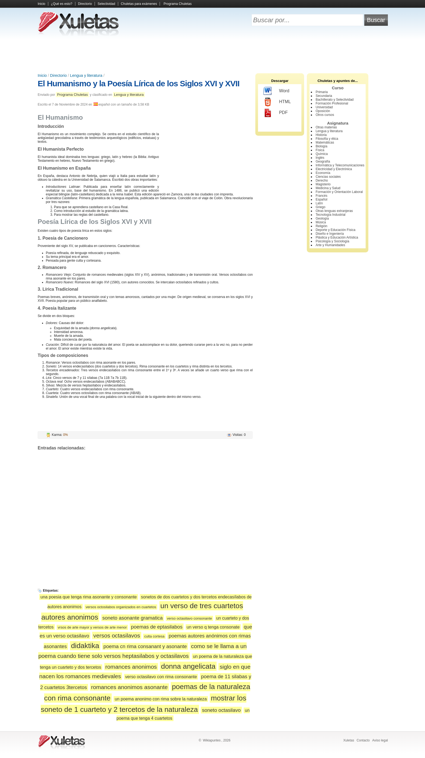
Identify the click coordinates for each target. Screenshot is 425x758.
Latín (319, 203)
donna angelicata (188, 666)
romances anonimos (131, 667)
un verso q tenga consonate (213, 627)
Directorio (85, 4)
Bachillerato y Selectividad (334, 100)
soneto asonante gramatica (132, 618)
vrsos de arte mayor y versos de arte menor (92, 627)
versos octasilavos (116, 635)
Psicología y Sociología (332, 241)
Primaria (321, 92)
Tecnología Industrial (330, 215)
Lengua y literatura (86, 75)
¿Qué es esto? (61, 4)
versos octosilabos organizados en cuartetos (121, 607)
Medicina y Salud (327, 188)
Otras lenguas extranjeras (334, 211)
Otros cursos (324, 115)
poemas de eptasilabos (156, 627)
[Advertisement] (212, 54)
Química (321, 154)
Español (321, 199)
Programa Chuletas (178, 4)
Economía (322, 173)
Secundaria (323, 96)
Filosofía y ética (326, 139)
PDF (275, 113)
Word (276, 91)
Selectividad (106, 4)
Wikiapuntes (211, 740)
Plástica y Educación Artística (336, 237)
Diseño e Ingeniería (329, 234)
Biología (321, 146)
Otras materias (326, 127)
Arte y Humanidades (330, 245)
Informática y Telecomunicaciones (339, 165)
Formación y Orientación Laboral (339, 192)
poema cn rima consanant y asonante (145, 646)
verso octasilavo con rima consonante (161, 676)
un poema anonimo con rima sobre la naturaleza (161, 699)
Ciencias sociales (328, 177)
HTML (277, 102)
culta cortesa (154, 636)
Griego (320, 207)
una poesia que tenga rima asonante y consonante (88, 597)
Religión (321, 226)
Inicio (41, 4)
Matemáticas (324, 142)
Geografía (322, 161)
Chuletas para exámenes (139, 4)
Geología (322, 218)
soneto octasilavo (221, 710)
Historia (321, 135)
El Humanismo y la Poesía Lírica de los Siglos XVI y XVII (138, 83)
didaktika (85, 646)
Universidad (324, 107)
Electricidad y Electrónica (333, 169)
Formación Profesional (331, 103)
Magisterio (322, 184)
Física (319, 150)
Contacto (363, 740)
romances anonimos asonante (129, 687)
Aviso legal (380, 740)
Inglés (319, 158)
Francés (321, 196)
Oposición (322, 111)
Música (320, 222)
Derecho (321, 180)
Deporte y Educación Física (335, 230)
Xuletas (348, 740)
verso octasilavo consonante (189, 618)
